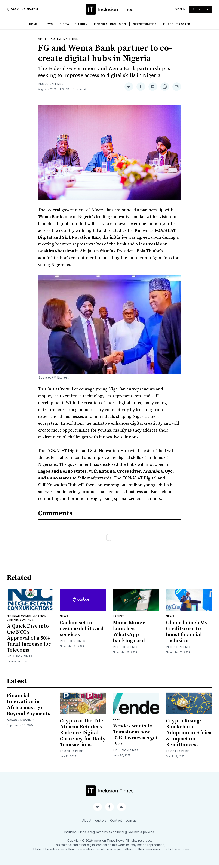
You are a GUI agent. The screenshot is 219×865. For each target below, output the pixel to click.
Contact (116, 820)
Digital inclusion (64, 39)
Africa (118, 719)
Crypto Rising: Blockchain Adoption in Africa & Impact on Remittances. (189, 733)
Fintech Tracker (176, 24)
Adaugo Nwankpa (21, 720)
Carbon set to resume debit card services (82, 629)
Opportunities (144, 24)
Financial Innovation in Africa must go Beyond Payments (28, 704)
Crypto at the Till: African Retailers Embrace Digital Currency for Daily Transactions (83, 733)
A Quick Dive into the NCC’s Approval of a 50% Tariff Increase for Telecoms (29, 638)
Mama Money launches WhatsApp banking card (129, 632)
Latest (118, 616)
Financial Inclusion (110, 24)
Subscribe (200, 9)
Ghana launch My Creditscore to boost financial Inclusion (187, 632)
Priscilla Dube (71, 751)
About (87, 820)
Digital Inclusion (73, 24)
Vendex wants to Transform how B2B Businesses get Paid (135, 735)
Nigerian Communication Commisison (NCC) (26, 618)
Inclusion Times (51, 84)
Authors (101, 820)
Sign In (180, 9)
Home (33, 24)
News (48, 24)
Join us (131, 820)
